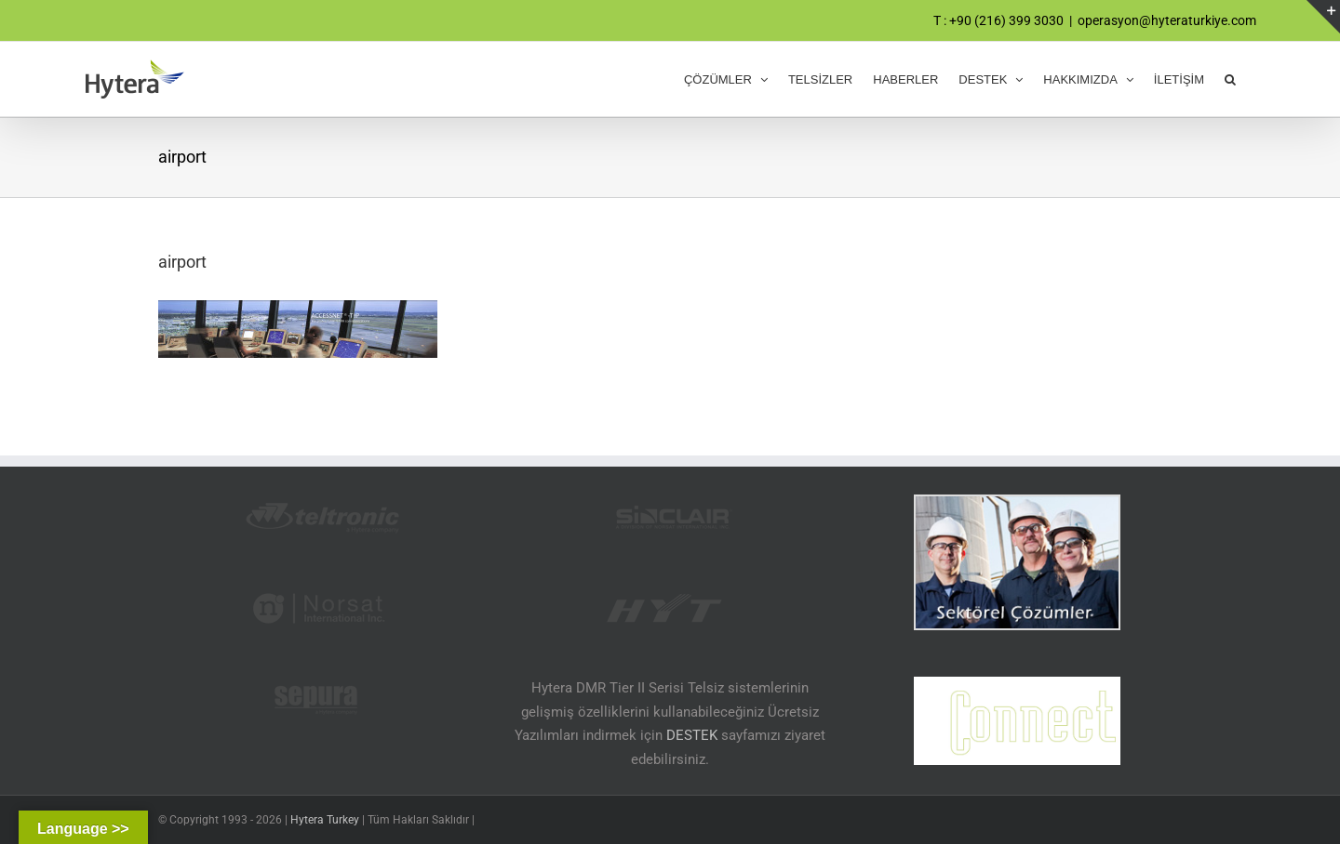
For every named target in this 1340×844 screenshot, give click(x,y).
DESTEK (691, 735)
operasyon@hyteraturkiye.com (1167, 20)
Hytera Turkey (324, 819)
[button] (1230, 79)
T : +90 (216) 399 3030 (998, 20)
